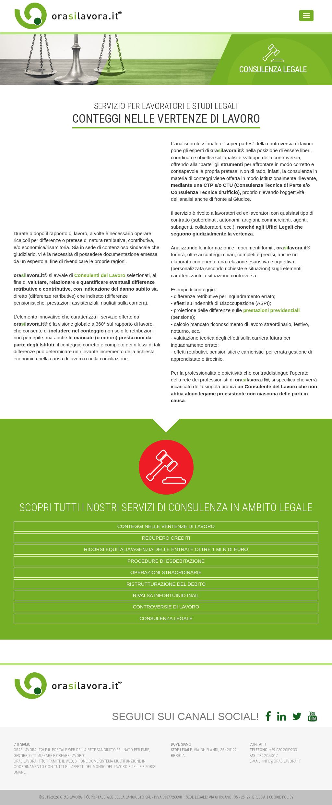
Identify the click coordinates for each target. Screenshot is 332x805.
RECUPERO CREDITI (166, 538)
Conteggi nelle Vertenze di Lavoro (166, 526)
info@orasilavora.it (281, 761)
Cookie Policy (281, 797)
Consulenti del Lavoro (99, 275)
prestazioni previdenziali (271, 310)
